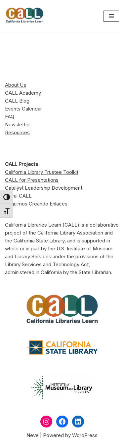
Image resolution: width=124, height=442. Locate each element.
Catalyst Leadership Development (43, 188)
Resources (17, 132)
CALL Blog (17, 101)
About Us (15, 85)
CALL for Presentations (32, 180)
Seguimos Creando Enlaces (36, 204)
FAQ (9, 116)
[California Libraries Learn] (25, 16)
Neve (32, 435)
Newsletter (17, 124)
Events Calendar (23, 109)
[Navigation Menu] (111, 16)
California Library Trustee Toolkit (41, 172)
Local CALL (18, 196)
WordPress (85, 435)
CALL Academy (23, 93)
